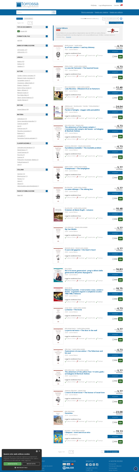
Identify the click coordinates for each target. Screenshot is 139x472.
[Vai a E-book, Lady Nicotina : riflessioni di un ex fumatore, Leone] (58, 93)
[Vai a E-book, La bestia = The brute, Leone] (58, 315)
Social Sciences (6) (23, 152)
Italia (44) (20, 195)
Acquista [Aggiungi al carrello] (115, 51)
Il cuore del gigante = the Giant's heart (80, 250)
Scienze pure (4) (22, 128)
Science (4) (20, 157)
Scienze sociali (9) (22, 123)
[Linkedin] (93, 465)
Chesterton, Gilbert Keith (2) (25, 83)
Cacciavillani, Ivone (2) (23, 80)
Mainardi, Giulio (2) (22, 92)
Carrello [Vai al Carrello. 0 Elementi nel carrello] (118, 5)
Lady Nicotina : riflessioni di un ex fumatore (82, 89)
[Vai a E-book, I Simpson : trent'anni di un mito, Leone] (58, 437)
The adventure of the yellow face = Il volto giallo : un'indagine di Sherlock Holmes (85, 373)
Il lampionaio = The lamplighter (77, 168)
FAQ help (94, 5)
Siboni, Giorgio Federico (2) (25, 97)
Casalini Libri (89, 470)
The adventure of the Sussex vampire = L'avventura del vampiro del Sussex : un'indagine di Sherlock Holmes (84, 129)
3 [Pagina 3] (113, 22)
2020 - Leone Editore (71, 150)
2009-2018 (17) (22, 52)
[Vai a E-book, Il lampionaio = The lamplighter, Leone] (58, 174)
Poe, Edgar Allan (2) (23, 95)
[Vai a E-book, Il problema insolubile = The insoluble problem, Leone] (58, 153)
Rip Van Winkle (71, 229)
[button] (98, 18)
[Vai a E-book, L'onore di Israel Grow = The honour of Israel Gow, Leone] (58, 398)
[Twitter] (90, 465)
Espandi (68, 37)
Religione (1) (21, 133)
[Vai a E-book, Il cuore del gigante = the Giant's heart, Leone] (58, 255)
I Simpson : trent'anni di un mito (77, 432)
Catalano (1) (21, 66)
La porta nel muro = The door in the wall (81, 330)
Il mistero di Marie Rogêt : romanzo (79, 210)
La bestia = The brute (73, 310)
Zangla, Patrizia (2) (22, 100)
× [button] (39, 451)
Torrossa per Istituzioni (115, 466)
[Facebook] (87, 465)
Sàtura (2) (20, 183)
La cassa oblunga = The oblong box (79, 189)
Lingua (119, 1)
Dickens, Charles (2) (23, 85)
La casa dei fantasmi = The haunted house (81, 68)
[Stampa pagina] (121, 18)
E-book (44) (22, 31)
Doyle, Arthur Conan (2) (24, 88)
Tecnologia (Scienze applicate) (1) (27, 138)
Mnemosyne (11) (22, 176)
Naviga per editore (116, 12)
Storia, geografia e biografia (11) (26, 121)
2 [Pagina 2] (110, 22)
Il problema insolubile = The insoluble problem (83, 148)
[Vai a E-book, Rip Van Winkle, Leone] (58, 234)
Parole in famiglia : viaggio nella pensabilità (82, 110)
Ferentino (69, 413)
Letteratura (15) (22, 119)
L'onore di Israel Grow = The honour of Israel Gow (85, 392)
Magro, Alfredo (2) (22, 90)
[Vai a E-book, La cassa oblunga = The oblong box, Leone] (58, 194)
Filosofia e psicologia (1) (24, 131)
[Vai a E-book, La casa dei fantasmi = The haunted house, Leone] (58, 73)
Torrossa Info (112, 464)
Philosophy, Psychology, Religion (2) (27, 159)
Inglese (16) (20, 64)
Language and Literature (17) (26, 147)
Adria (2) (19, 181)
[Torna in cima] (136, 469)
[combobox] (36, 12)
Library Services (113, 470)
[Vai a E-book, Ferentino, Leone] (58, 418)
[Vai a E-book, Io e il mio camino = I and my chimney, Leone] (58, 53)
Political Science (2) (23, 162)
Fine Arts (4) (21, 155)
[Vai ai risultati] (53, 12)
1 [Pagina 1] (102, 451)
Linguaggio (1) (21, 136)
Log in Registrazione (105, 5)
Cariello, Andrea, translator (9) (26, 75)
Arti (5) (19, 126)
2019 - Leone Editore (71, 415)
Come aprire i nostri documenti (43, 466)
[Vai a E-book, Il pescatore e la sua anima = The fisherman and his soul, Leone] (58, 356)
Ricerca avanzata (87, 12)
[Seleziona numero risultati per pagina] (30, 23)
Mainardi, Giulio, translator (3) (26, 78)
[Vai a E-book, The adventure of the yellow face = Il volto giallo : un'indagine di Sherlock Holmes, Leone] (58, 377)
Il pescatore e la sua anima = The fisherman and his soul (84, 352)
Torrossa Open (113, 468)
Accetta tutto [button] (12, 464)
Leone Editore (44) (23, 109)
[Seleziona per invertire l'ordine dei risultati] (110, 18)
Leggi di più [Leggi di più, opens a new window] (28, 460)
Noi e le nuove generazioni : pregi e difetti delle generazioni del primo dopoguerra (84, 271)
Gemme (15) (21, 174)
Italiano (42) (20, 61)
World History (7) (22, 150)
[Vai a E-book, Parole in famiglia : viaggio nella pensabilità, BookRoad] (58, 112)
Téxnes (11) (20, 179)
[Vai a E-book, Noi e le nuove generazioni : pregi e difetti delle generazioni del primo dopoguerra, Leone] (58, 275)
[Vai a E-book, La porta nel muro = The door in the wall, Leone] (58, 336)
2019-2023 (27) (22, 50)
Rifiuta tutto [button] (31, 464)
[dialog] (22, 459)
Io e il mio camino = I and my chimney (79, 47)
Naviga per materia (101, 12)
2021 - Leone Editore (71, 49)
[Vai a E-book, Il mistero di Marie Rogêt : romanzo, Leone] (58, 214)
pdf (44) (19, 40)
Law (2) (19, 164)
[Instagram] (97, 465)
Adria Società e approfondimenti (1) (28, 186)
